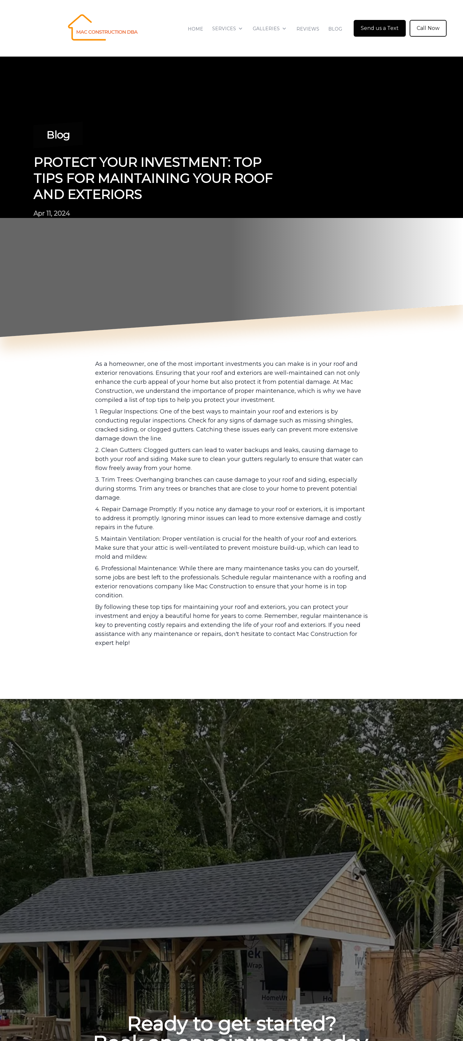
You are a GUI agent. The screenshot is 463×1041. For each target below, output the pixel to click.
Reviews (307, 29)
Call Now (428, 28)
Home (195, 29)
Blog (335, 29)
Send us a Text (380, 28)
